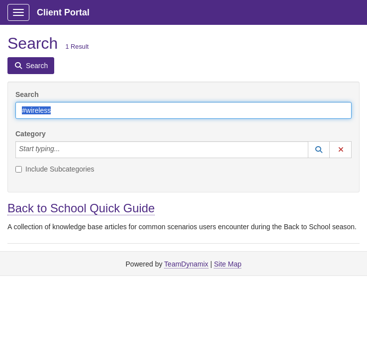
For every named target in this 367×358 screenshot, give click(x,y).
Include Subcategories (54, 169)
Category (30, 134)
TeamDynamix (186, 264)
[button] (319, 149)
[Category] (65, 149)
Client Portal (63, 12)
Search (27, 94)
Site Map (227, 264)
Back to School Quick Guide (81, 208)
